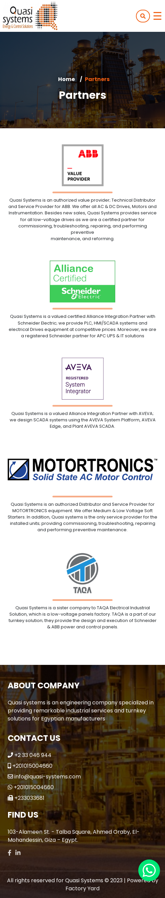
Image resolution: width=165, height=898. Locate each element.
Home (66, 79)
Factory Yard (82, 888)
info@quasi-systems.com (47, 776)
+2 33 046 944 (32, 755)
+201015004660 (32, 766)
